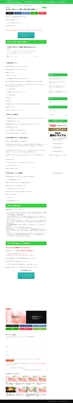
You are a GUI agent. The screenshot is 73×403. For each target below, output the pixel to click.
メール (7, 350)
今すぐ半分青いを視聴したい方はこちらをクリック (26, 35)
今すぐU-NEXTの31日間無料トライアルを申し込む (18, 247)
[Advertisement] (26, 292)
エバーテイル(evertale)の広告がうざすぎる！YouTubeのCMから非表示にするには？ (57, 78)
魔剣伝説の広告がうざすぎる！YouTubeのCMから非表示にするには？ (57, 82)
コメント (8, 337)
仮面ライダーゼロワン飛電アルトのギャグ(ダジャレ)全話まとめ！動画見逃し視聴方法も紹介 (57, 87)
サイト (7, 354)
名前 (7, 346)
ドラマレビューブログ (13, 2)
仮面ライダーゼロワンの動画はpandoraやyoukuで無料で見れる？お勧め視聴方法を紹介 (57, 92)
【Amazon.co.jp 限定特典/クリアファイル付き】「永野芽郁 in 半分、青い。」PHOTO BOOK (24, 30)
